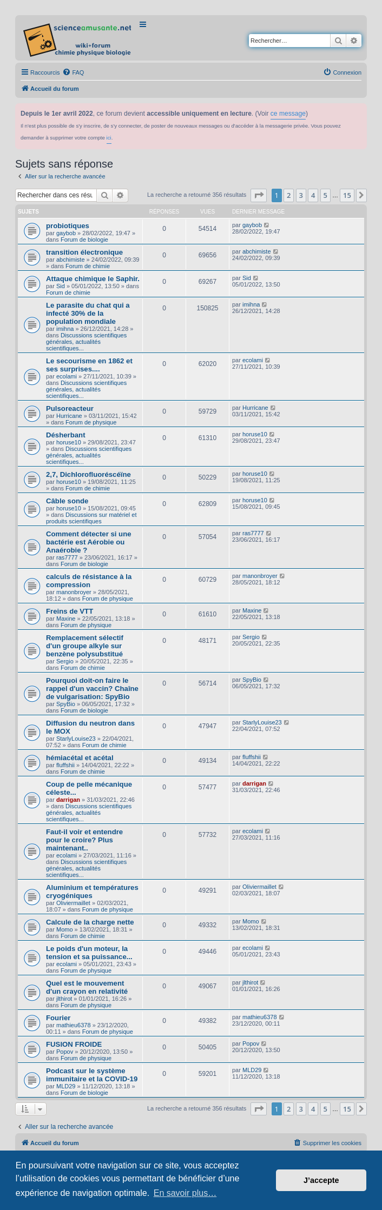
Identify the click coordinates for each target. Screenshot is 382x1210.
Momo (64, 929)
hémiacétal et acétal (80, 758)
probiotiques (67, 226)
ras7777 (67, 557)
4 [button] (313, 195)
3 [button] (301, 195)
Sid (60, 286)
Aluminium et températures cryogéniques (92, 891)
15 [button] (347, 195)
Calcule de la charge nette (90, 922)
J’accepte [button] (321, 1180)
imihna (65, 328)
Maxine (65, 618)
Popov (64, 1051)
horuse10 (68, 442)
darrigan (68, 799)
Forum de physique (90, 422)
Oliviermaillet (73, 903)
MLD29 (65, 1086)
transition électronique (84, 252)
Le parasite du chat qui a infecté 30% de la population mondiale (88, 313)
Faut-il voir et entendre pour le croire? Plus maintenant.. (84, 840)
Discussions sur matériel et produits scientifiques (91, 517)
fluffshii (65, 765)
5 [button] (325, 195)
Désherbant (65, 435)
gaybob (66, 233)
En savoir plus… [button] (185, 1193)
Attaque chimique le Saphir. (93, 279)
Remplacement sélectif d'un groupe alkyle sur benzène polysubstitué (84, 646)
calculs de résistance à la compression (88, 581)
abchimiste (70, 259)
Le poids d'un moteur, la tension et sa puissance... (89, 953)
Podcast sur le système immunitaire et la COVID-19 (91, 1075)
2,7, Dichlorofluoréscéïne (88, 474)
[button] (259, 195)
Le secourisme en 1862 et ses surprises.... (89, 365)
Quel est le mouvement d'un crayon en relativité (87, 987)
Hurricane (69, 416)
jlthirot (64, 998)
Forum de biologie (84, 239)
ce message (288, 113)
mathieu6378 (73, 1025)
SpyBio (65, 704)
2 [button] (289, 195)
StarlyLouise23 (76, 738)
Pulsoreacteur (70, 408)
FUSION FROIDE (74, 1044)
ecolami (66, 376)
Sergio (65, 661)
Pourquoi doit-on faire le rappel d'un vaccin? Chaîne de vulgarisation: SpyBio (92, 688)
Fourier (58, 1018)
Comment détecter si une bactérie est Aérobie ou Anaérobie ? (88, 542)
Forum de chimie (87, 266)
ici (109, 138)
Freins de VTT (69, 611)
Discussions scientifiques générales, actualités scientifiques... (86, 341)
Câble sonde (67, 501)
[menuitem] (73, 72)
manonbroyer (73, 592)
